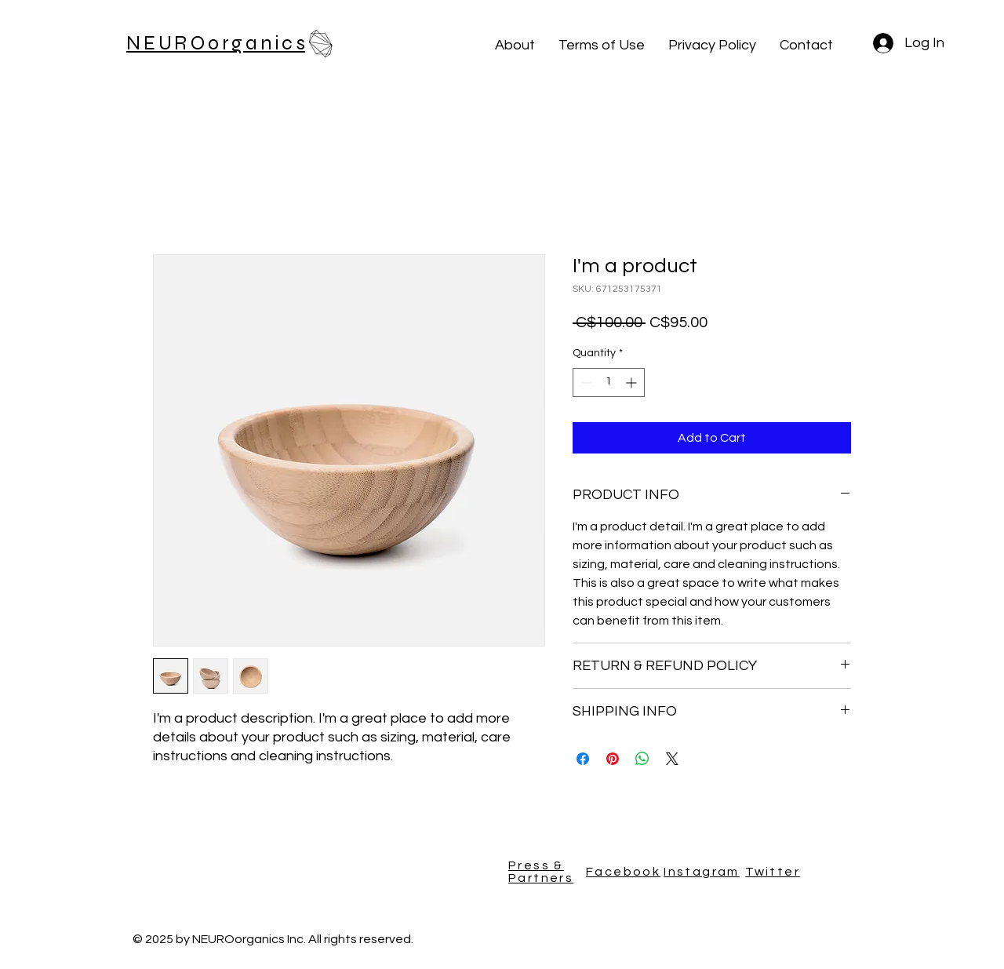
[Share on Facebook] (582, 758)
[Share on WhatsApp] (642, 758)
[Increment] (632, 382)
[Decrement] (585, 382)
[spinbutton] (609, 382)
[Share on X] (672, 758)
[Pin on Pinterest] (612, 758)
